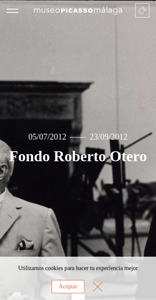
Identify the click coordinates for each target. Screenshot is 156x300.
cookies (54, 268)
